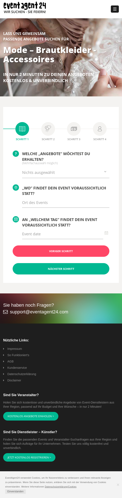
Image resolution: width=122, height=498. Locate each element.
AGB (10, 361)
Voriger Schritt (61, 251)
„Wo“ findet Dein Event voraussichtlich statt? (59, 190)
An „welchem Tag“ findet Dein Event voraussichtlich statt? (55, 222)
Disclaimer (14, 380)
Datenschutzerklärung (21, 374)
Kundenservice (17, 367)
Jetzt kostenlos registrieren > (29, 457)
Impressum (14, 348)
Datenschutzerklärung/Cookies (60, 487)
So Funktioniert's (18, 355)
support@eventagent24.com (39, 311)
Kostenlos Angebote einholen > (31, 416)
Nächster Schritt (61, 269)
